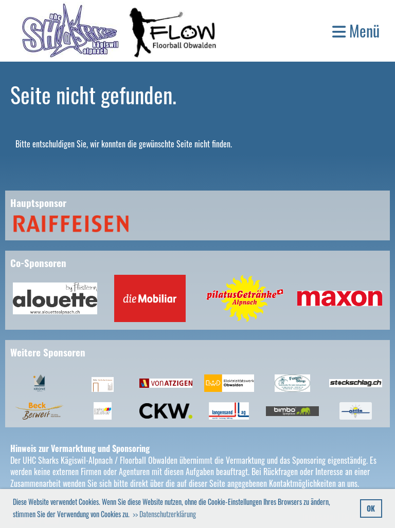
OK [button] (371, 508)
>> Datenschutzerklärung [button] (164, 513)
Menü (356, 31)
